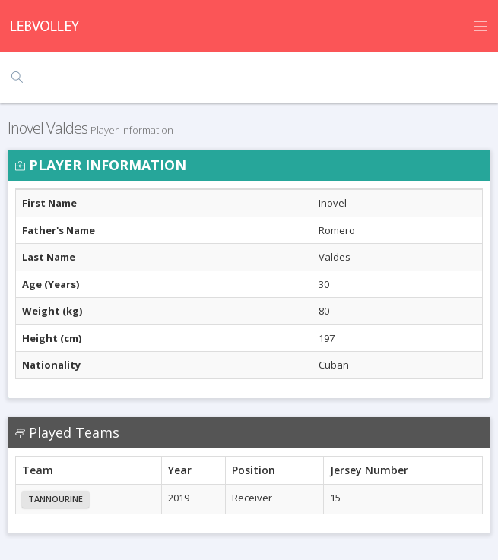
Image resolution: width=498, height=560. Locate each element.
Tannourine (55, 499)
